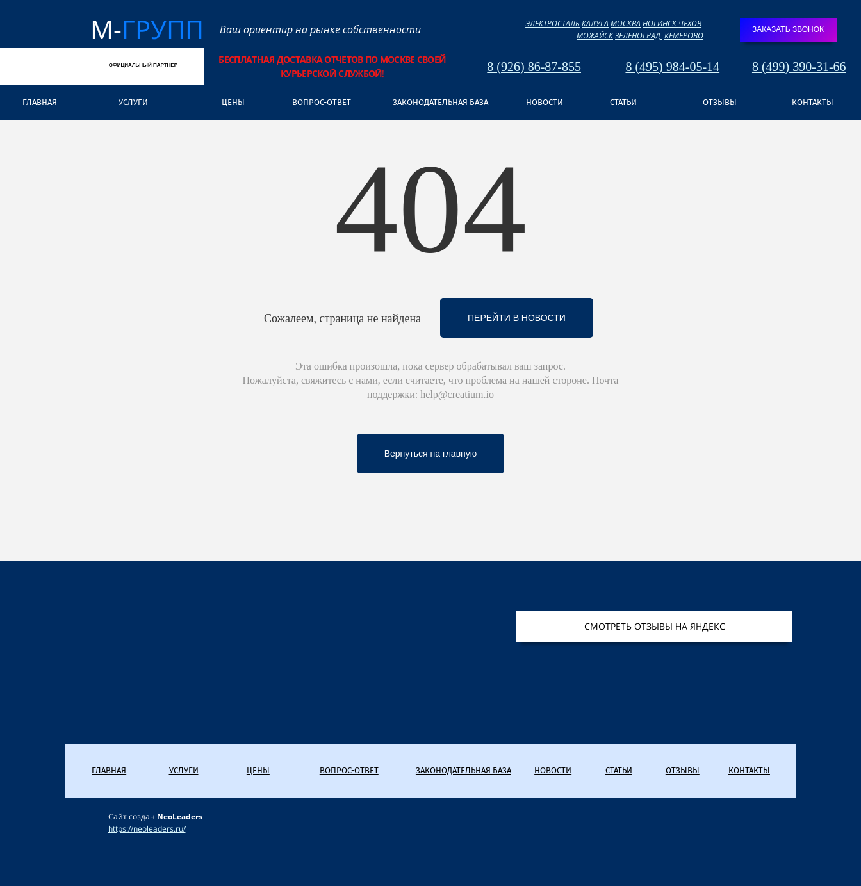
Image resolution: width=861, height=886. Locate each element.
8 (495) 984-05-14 (672, 67)
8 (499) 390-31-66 (799, 67)
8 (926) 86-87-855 (534, 67)
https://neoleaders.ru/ (147, 828)
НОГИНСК (660, 23)
